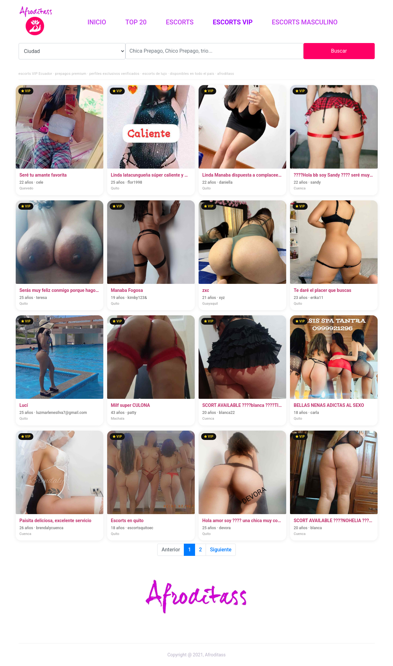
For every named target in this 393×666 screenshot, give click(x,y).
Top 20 (136, 22)
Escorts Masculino (304, 22)
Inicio (102, 21)
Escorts (179, 22)
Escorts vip (232, 22)
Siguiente (220, 550)
